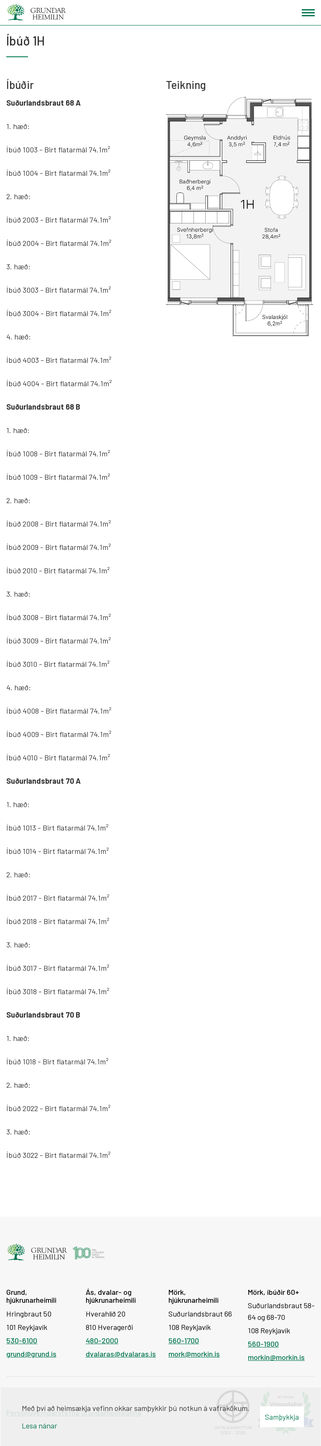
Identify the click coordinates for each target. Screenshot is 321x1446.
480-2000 (102, 1340)
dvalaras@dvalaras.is (121, 1353)
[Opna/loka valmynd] (308, 12)
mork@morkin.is (194, 1353)
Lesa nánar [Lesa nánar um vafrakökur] (39, 1425)
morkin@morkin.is (276, 1357)
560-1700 (183, 1340)
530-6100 (21, 1340)
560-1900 (263, 1343)
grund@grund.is (31, 1353)
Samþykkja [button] (282, 1417)
